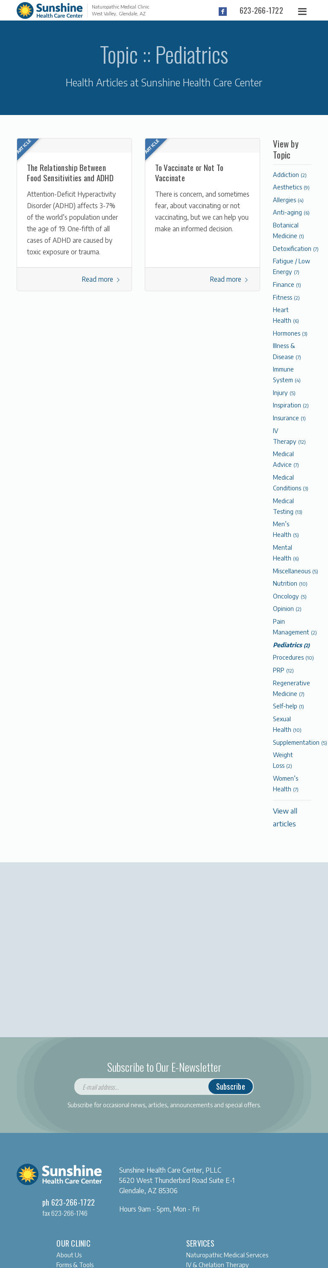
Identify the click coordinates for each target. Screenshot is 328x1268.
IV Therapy (289, 436)
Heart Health (286, 315)
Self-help (288, 706)
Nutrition (290, 583)
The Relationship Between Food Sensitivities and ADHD (70, 172)
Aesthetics (291, 187)
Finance (287, 284)
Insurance (289, 418)
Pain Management (295, 626)
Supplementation (300, 742)
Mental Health (286, 552)
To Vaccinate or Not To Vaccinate (189, 172)
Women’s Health (286, 783)
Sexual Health (287, 724)
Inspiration (291, 405)
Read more (102, 279)
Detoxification (296, 248)
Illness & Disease (287, 351)
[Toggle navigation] (302, 12)
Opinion (287, 608)
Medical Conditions (290, 482)
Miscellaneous (295, 571)
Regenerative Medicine (291, 688)
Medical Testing (287, 506)
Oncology (290, 596)
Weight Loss (283, 760)
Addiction (290, 174)
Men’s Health (286, 529)
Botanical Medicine (288, 230)
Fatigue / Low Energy (291, 266)
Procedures (293, 657)
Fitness (286, 297)
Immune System (287, 374)
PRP (283, 670)
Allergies (288, 199)
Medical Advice (286, 459)
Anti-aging (291, 212)
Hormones (290, 333)
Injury (284, 392)
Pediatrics (291, 645)
